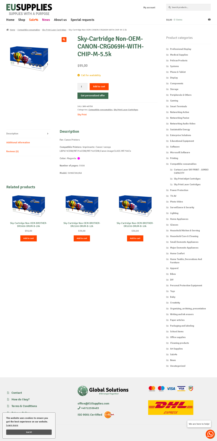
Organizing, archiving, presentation (188, 308)
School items (177, 331)
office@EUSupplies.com (93, 403)
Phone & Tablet (178, 72)
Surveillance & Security (182, 207)
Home (10, 20)
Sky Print (82, 114)
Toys (172, 291)
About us (60, 20)
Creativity (175, 302)
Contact (16, 393)
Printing (174, 158)
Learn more (12, 425)
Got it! (29, 432)
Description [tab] (12, 133)
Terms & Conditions (24, 406)
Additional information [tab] (18, 142)
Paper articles (177, 320)
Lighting (174, 213)
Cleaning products (179, 343)
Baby (172, 296)
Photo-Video (176, 201)
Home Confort (177, 253)
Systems (174, 66)
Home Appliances (179, 219)
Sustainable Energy (180, 129)
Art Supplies (176, 348)
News (46, 20)
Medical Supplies (179, 54)
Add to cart (99, 86)
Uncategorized (177, 365)
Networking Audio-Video (182, 123)
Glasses (174, 224)
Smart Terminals (178, 106)
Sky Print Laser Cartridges (54, 30)
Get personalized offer (93, 95)
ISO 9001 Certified (90, 415)
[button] (64, 39)
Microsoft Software (180, 152)
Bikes (173, 274)
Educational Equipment (182, 141)
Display (174, 77)
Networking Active (179, 112)
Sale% (33, 20)
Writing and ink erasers (182, 314)
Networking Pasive (179, 117)
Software (175, 146)
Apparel (174, 268)
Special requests (82, 20)
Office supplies (178, 337)
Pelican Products (178, 60)
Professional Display (180, 49)
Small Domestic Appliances (184, 242)
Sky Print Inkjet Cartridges (187, 178)
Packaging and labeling (182, 325)
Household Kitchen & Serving (185, 230)
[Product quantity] (82, 86)
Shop (21, 20)
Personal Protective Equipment (186, 285)
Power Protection (179, 190)
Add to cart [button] (28, 238)
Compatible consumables (28, 30)
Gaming (174, 100)
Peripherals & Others (181, 94)
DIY (171, 279)
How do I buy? (20, 399)
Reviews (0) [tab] (12, 151)
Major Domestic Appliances (184, 247)
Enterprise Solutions (180, 135)
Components (176, 83)
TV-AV (173, 195)
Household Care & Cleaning (184, 236)
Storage (174, 89)
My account (149, 7)
